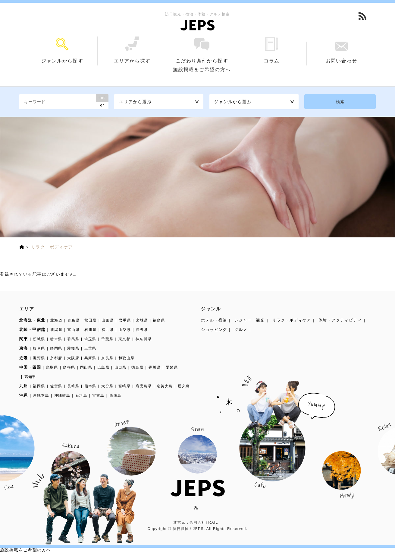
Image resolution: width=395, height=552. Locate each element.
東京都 (124, 339)
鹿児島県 (144, 386)
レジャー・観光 (249, 320)
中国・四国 (30, 367)
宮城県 (142, 320)
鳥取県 (52, 367)
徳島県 (137, 367)
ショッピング (214, 329)
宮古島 (98, 395)
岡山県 (86, 367)
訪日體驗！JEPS (188, 529)
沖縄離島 (62, 395)
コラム (271, 50)
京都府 (56, 358)
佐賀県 (56, 386)
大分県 (107, 386)
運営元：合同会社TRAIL (195, 522)
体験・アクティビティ (340, 320)
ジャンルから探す (62, 50)
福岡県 (39, 386)
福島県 (159, 320)
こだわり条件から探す (201, 50)
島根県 (69, 367)
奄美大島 (165, 386)
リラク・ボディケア (291, 320)
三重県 (90, 348)
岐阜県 (39, 348)
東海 (23, 348)
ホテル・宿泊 (214, 320)
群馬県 (73, 339)
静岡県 (56, 348)
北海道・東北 (32, 320)
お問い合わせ (341, 53)
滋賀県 (39, 358)
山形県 (108, 320)
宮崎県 (124, 386)
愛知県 (73, 348)
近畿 (23, 358)
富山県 (73, 330)
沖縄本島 (41, 395)
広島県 (103, 367)
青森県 (73, 320)
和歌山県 (126, 358)
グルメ (240, 329)
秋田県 (90, 320)
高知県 (30, 377)
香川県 (155, 367)
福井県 (108, 330)
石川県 (90, 330)
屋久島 (184, 386)
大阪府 (73, 358)
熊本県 (90, 386)
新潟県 (56, 330)
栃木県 (56, 339)
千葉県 (107, 339)
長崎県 (73, 386)
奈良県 (107, 358)
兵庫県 (90, 358)
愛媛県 (172, 367)
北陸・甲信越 (32, 329)
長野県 (142, 330)
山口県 (120, 367)
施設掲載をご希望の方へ (201, 69)
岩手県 (125, 320)
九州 (23, 386)
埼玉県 (90, 339)
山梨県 (125, 330)
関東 (23, 339)
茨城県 (39, 339)
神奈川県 (144, 339)
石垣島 (81, 395)
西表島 (115, 395)
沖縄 (23, 395)
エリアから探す (132, 50)
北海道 (56, 320)
